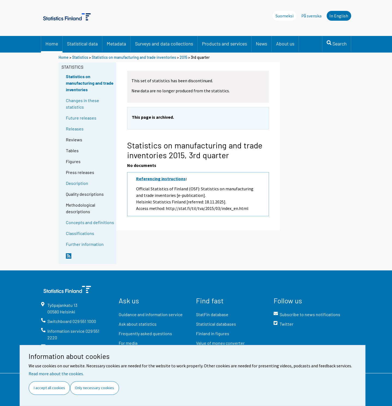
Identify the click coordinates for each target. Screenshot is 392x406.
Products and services (224, 44)
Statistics (80, 57)
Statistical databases (216, 323)
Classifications (80, 233)
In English (338, 16)
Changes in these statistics (82, 103)
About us (285, 44)
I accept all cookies (49, 387)
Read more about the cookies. (56, 373)
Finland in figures (212, 333)
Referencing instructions (161, 178)
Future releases (81, 117)
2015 (183, 57)
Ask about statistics (138, 323)
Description (77, 183)
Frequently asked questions (145, 333)
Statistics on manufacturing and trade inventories (134, 57)
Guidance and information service (151, 314)
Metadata (116, 44)
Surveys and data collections (164, 44)
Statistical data (82, 44)
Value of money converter (220, 343)
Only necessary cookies (94, 387)
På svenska (311, 16)
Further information (85, 244)
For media (128, 343)
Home (51, 44)
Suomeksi (284, 16)
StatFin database (212, 314)
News (261, 44)
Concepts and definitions (90, 222)
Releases (75, 128)
